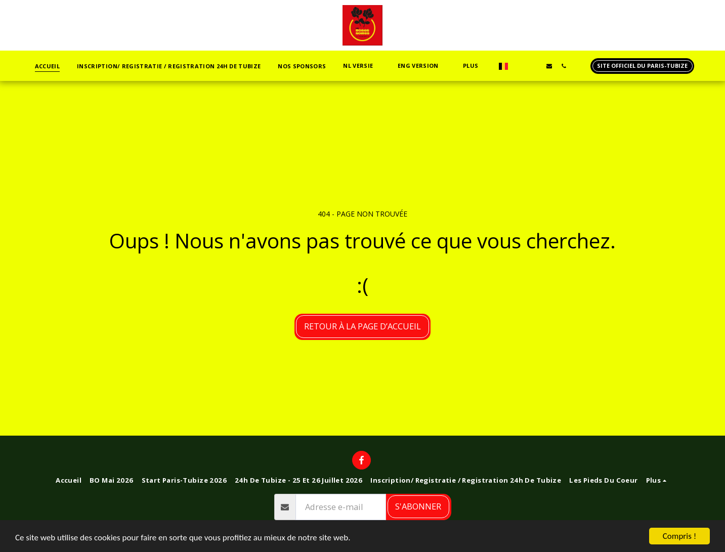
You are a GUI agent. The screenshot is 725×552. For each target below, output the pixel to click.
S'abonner (418, 506)
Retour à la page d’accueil (362, 326)
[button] (361, 66)
